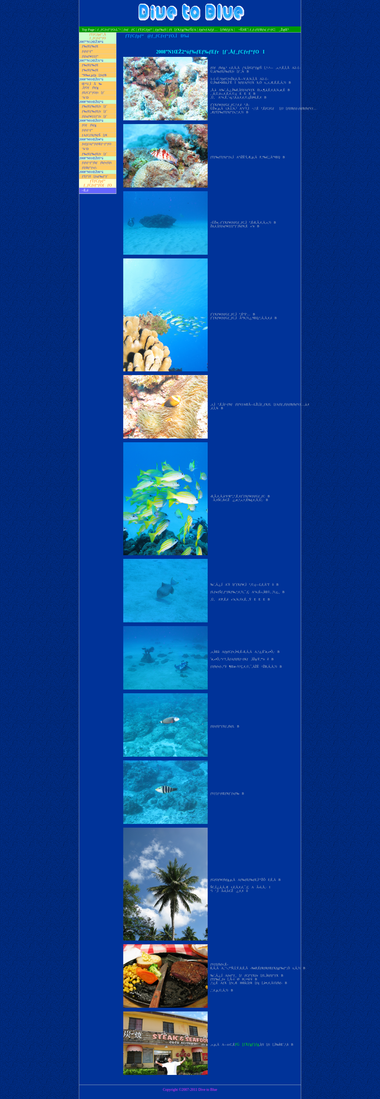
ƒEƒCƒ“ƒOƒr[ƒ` (93, 92)
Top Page (89, 29)
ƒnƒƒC (129, 29)
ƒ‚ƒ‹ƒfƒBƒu (258, 29)
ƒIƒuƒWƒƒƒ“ (90, 56)
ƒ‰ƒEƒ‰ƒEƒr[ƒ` (94, 106)
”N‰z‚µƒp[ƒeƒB (94, 75)
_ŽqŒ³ (282, 29)
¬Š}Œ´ (242, 29)
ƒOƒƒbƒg (89, 125)
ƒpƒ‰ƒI (160, 29)
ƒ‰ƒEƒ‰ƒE (90, 46)
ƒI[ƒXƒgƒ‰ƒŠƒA (182, 29)
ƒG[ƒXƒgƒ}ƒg (247, 1044)
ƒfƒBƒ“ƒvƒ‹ (89, 168)
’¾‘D (85, 97)
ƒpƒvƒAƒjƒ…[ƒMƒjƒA (216, 29)
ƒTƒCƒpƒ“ (145, 29)
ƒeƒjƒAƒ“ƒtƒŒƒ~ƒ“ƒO (96, 144)
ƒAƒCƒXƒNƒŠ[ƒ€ (94, 135)
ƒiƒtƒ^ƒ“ (87, 51)
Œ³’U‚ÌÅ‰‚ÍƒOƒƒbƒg (92, 85)
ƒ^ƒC (271, 29)
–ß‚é (85, 190)
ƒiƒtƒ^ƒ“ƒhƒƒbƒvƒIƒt (97, 163)
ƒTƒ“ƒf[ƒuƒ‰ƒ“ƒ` (95, 176)
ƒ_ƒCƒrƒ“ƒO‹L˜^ (109, 29)
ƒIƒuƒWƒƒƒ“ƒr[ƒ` (94, 116)
